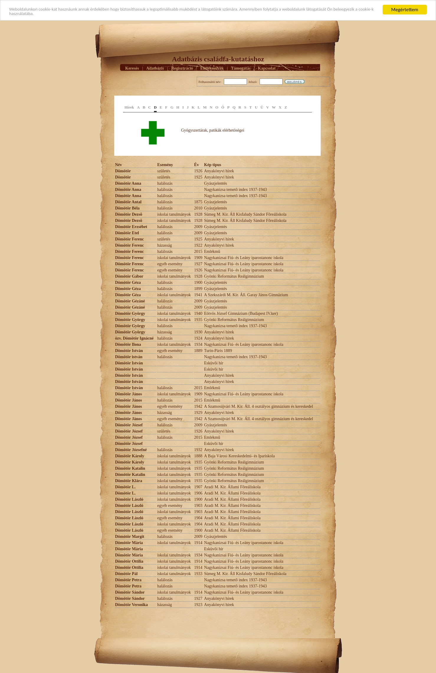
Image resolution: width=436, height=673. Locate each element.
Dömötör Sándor (130, 592)
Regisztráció (182, 68)
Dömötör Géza (128, 282)
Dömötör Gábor (129, 276)
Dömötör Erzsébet (131, 227)
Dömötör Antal (128, 202)
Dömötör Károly (129, 456)
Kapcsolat (267, 68)
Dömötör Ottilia (129, 561)
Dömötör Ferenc (129, 239)
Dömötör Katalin (130, 468)
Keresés (132, 68)
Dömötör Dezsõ (128, 214)
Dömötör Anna (128, 183)
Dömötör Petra (128, 580)
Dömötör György (130, 313)
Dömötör (123, 171)
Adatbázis (155, 68)
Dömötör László (129, 499)
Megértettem (404, 9)
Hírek (129, 107)
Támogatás (240, 68)
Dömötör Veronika (131, 604)
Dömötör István (129, 350)
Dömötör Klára (128, 481)
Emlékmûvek (212, 68)
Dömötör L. (125, 487)
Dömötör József (128, 425)
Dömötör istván (128, 357)
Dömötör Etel (127, 233)
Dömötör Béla (127, 208)
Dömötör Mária (129, 543)
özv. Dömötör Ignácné (134, 338)
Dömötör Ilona (128, 344)
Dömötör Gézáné (130, 301)
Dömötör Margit (129, 536)
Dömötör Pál (126, 574)
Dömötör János (128, 394)
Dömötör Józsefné (131, 450)
